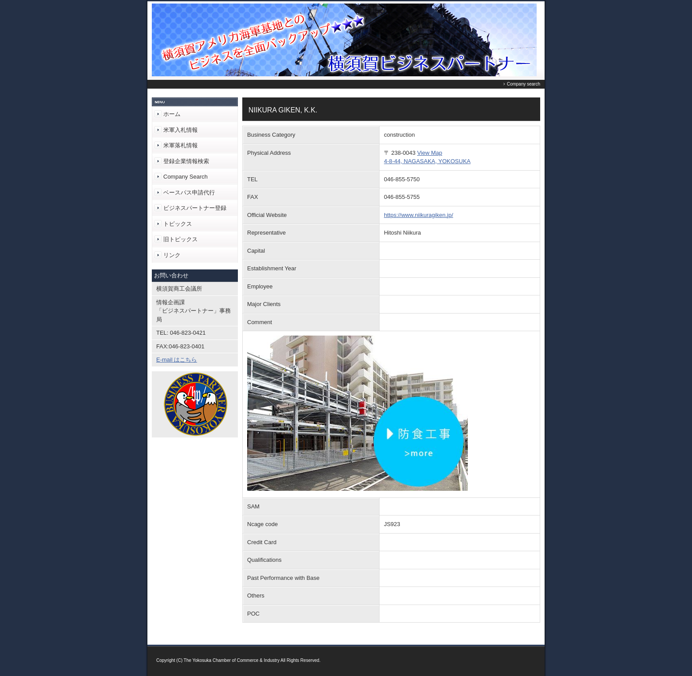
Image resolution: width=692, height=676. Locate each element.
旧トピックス (180, 239)
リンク (172, 255)
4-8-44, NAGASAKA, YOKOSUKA (427, 161)
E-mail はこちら (176, 359)
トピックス (177, 223)
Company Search (185, 176)
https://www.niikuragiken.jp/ (418, 215)
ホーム (172, 114)
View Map (429, 152)
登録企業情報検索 (186, 161)
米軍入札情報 (180, 130)
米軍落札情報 (180, 145)
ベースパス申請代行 (189, 192)
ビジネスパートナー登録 (194, 208)
